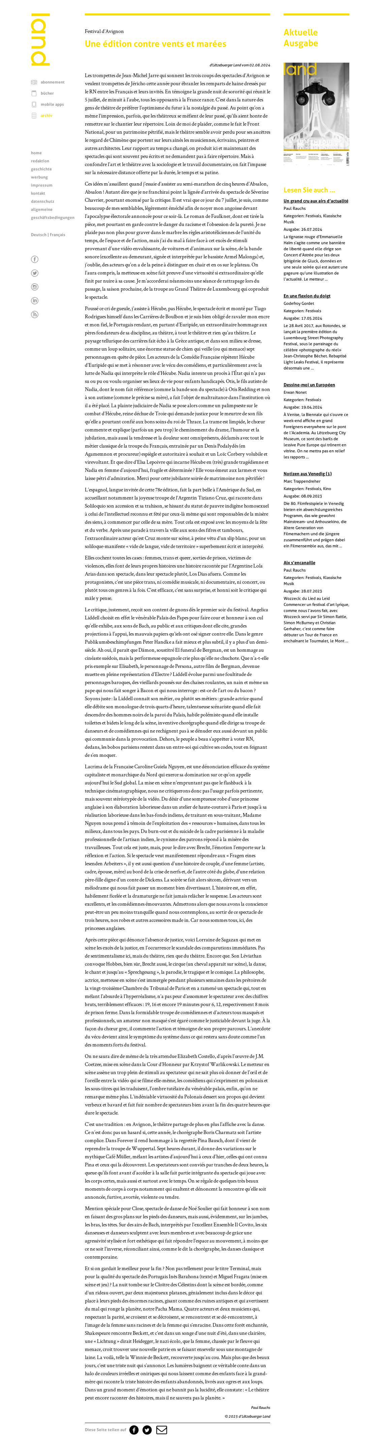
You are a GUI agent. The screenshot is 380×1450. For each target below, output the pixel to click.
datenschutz (42, 201)
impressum (42, 185)
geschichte (41, 169)
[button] (161, 1429)
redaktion (40, 161)
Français (57, 234)
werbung (39, 177)
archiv (47, 115)
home (36, 153)
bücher (47, 93)
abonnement (53, 82)
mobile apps (52, 104)
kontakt (38, 193)
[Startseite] (40, 64)
